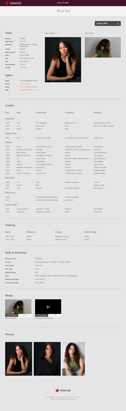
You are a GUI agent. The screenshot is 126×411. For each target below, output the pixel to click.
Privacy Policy (71, 399)
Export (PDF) (102, 23)
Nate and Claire (10, 318)
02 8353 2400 (25, 84)
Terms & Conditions (57, 399)
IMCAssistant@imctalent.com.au (31, 87)
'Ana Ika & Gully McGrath (44, 318)
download (23, 67)
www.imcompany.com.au (29, 90)
